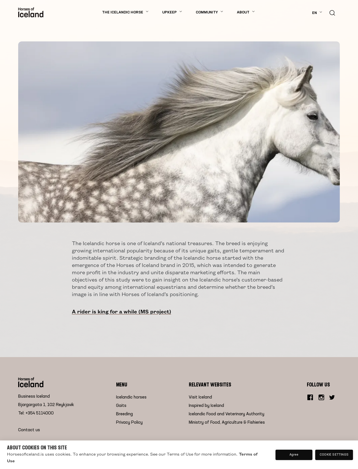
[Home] (30, 12)
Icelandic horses (131, 397)
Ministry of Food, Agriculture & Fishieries (227, 422)
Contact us (29, 430)
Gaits (121, 406)
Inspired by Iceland (206, 406)
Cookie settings (334, 454)
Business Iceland (34, 396)
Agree (294, 454)
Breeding (124, 414)
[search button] (332, 12)
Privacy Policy (129, 422)
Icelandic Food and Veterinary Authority (226, 414)
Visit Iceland (200, 397)
